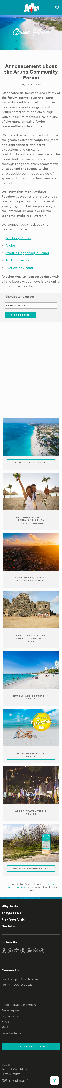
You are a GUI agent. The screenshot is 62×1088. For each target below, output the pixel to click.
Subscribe (20, 315)
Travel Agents (11, 1010)
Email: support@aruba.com (20, 979)
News (5, 1021)
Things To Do (11, 913)
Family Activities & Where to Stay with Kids (30, 638)
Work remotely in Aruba (31, 755)
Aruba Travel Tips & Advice (31, 812)
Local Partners (11, 1033)
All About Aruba (18, 260)
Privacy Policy (11, 1073)
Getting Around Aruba (31, 868)
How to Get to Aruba (31, 462)
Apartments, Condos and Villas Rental (31, 579)
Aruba (10, 245)
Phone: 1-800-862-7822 (17, 984)
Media (6, 1027)
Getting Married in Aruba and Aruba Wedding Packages (31, 520)
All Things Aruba (18, 238)
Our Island (10, 926)
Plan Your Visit (13, 919)
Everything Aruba (19, 268)
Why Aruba (10, 906)
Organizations (11, 1016)
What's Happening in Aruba (27, 253)
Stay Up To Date (31, 1046)
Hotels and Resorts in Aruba (31, 697)
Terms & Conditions (15, 1069)
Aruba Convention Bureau (19, 1004)
